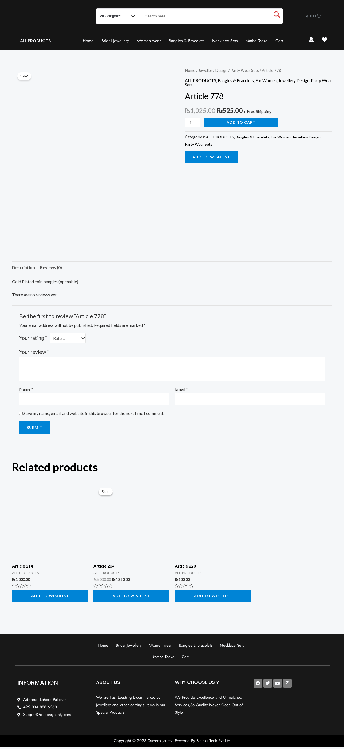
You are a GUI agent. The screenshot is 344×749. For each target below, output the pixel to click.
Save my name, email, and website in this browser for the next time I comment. (93, 413)
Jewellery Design (213, 70)
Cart (279, 41)
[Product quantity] (192, 122)
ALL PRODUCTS (35, 41)
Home (88, 41)
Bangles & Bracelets (186, 41)
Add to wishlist (211, 157)
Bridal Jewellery (115, 41)
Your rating (33, 338)
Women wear (149, 41)
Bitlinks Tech (206, 742)
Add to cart (241, 122)
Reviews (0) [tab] (52, 267)
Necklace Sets (225, 41)
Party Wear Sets (245, 70)
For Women (267, 80)
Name (26, 389)
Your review (34, 352)
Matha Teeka (256, 41)
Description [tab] (23, 267)
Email (181, 389)
